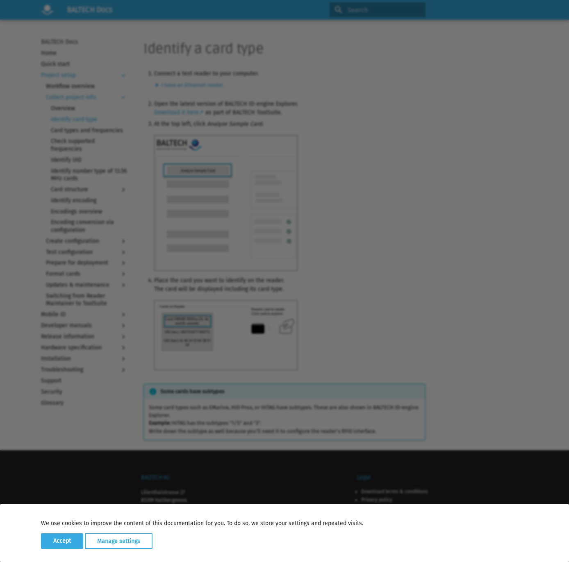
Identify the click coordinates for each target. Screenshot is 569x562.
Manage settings (118, 540)
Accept (62, 540)
